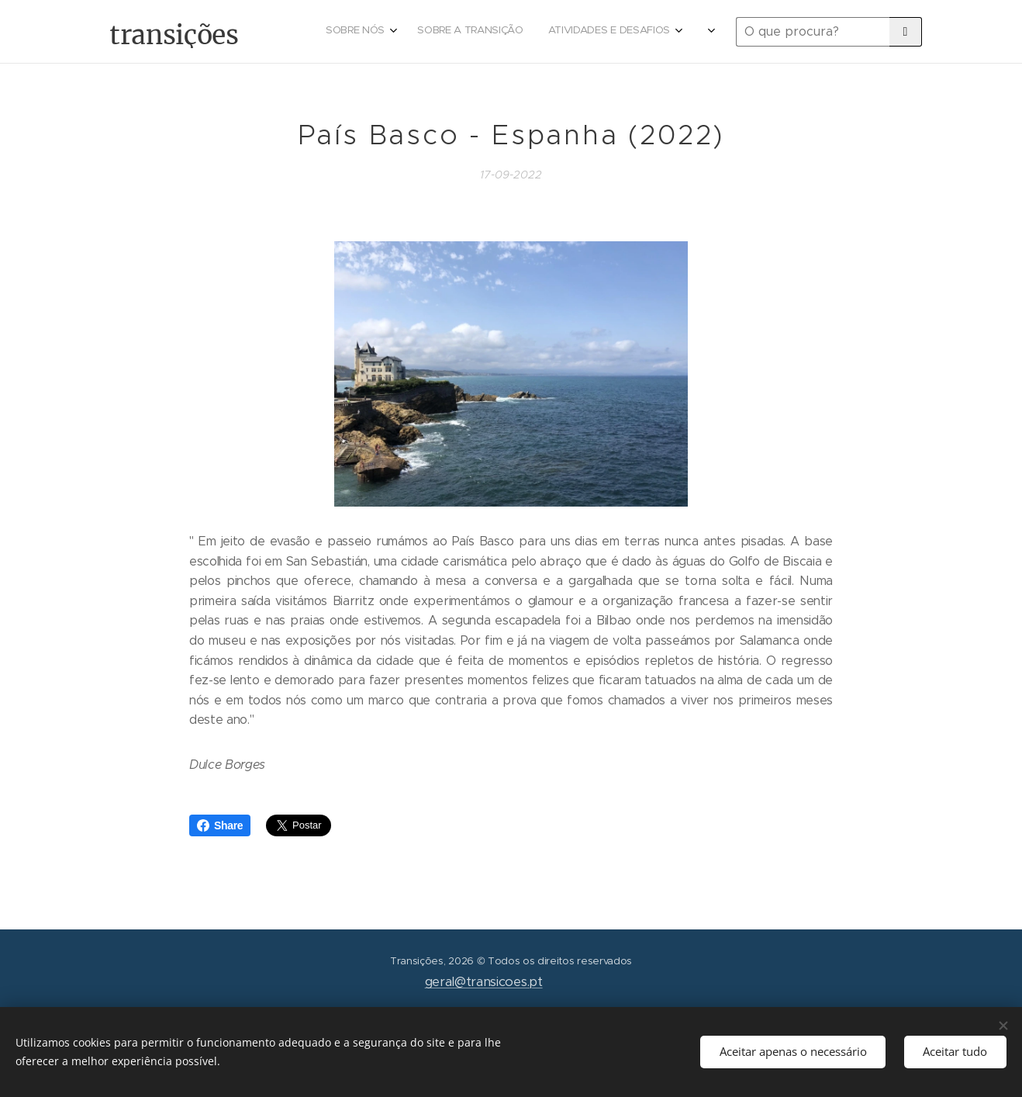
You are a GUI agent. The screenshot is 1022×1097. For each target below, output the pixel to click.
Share (220, 825)
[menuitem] (556, 31)
